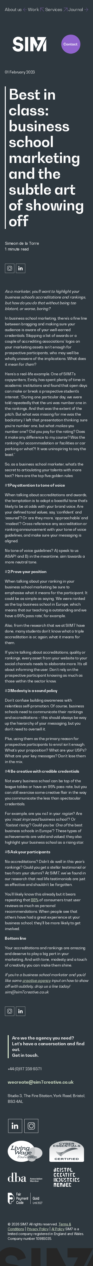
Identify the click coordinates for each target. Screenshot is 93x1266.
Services (56, 9)
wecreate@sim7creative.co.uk (40, 1082)
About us (16, 9)
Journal (78, 9)
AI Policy (58, 1229)
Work (36, 9)
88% (34, 899)
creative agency (36, 980)
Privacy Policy (38, 1229)
